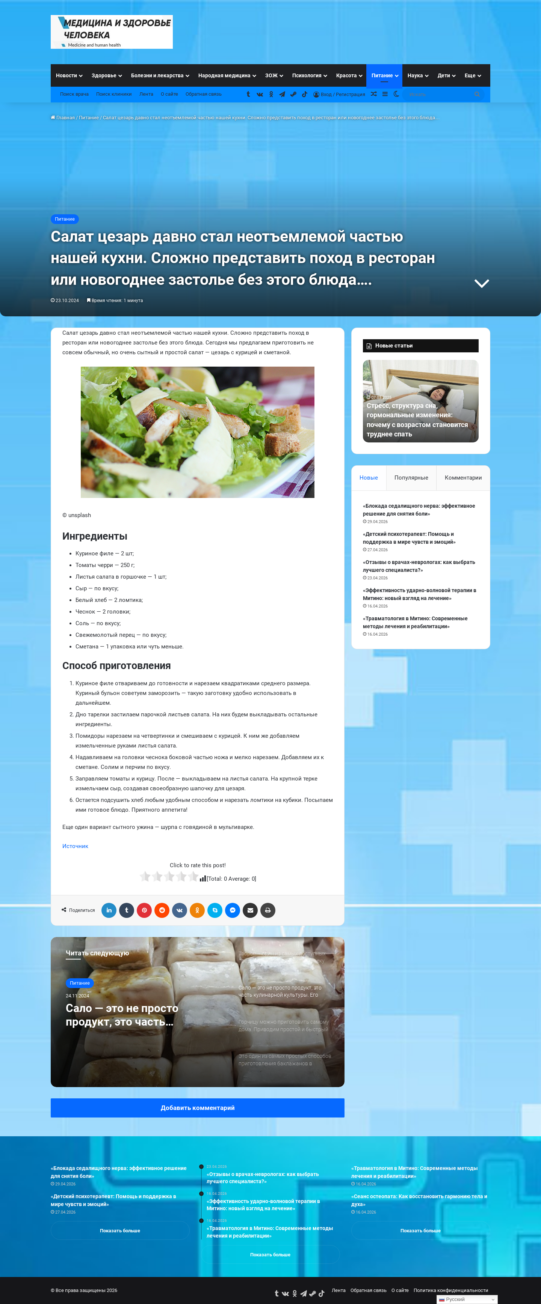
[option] (198, 1012)
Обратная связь (204, 94)
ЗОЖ (271, 75)
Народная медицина (224, 75)
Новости (66, 75)
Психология (307, 75)
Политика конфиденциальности (451, 1290)
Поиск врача (74, 94)
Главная (63, 117)
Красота (346, 75)
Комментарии (463, 477)
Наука (415, 75)
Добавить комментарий (198, 1107)
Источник (75, 846)
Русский (452, 1299)
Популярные (411, 477)
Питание (382, 75)
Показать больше (120, 1230)
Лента (146, 94)
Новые (369, 477)
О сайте (169, 94)
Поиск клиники (114, 94)
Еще (470, 75)
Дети (444, 75)
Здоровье (104, 75)
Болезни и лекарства (157, 75)
